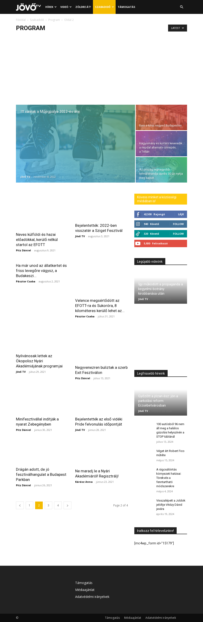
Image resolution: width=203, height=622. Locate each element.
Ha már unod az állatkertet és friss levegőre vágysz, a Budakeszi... (41, 270)
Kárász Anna (84, 467)
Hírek (51, 7)
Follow (178, 224)
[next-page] (67, 491)
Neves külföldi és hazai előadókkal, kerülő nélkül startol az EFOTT (37, 239)
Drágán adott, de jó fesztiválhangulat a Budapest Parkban (41, 460)
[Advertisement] (101, 70)
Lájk (181, 214)
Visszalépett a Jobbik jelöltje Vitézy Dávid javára (170, 505)
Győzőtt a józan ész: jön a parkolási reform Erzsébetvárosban (158, 400)
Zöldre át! (83, 7)
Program (54, 20)
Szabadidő (104, 7)
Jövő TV (25, 176)
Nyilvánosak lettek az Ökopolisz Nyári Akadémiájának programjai (39, 353)
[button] (181, 7)
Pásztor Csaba (25, 281)
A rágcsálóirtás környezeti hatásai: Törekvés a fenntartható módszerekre (168, 478)
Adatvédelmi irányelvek (92, 596)
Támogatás (126, 7)
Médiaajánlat (85, 589)
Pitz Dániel (23, 250)
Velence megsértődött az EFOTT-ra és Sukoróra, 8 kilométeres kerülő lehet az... (100, 296)
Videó (66, 7)
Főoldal (21, 20)
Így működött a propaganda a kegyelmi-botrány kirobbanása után (160, 289)
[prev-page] (20, 491)
